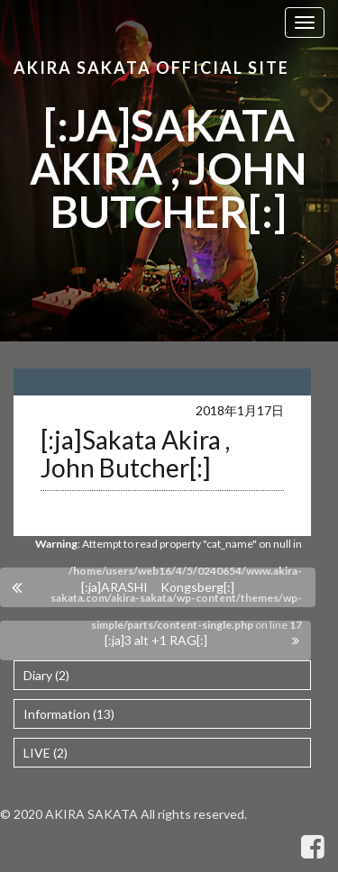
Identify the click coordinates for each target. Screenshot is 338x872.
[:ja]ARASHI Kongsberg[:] (157, 587)
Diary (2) (46, 675)
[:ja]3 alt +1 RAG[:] (156, 640)
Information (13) (68, 714)
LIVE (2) (45, 752)
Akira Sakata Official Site (151, 67)
